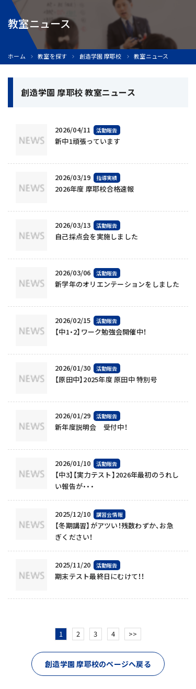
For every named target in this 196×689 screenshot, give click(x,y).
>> (133, 634)
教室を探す (52, 56)
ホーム (17, 56)
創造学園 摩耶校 (100, 56)
